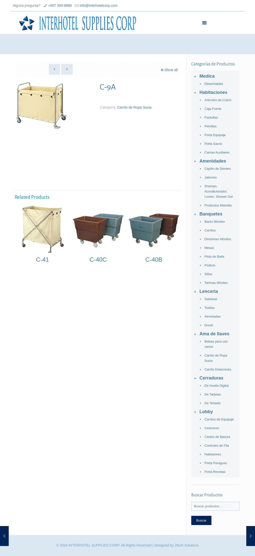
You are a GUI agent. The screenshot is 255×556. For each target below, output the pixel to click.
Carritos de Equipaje (219, 419)
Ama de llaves (214, 333)
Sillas (208, 274)
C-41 (42, 259)
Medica (207, 76)
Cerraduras (211, 377)
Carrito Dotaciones (217, 369)
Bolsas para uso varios (216, 344)
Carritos (210, 230)
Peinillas (210, 126)
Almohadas (212, 316)
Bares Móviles (214, 221)
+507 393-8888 (60, 5)
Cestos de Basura (217, 437)
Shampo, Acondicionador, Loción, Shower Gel (218, 191)
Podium (209, 265)
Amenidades (212, 161)
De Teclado (212, 403)
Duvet (208, 325)
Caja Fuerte (212, 109)
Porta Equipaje (215, 135)
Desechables (213, 84)
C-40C (98, 259)
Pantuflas (211, 117)
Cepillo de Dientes (217, 169)
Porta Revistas (215, 472)
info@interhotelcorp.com (99, 5)
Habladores (212, 454)
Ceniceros (211, 428)
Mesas (209, 248)
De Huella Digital (216, 385)
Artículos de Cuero (217, 100)
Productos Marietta (218, 205)
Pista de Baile (214, 256)
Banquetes (210, 213)
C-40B (153, 259)
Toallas (209, 308)
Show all (169, 70)
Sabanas (210, 299)
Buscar (201, 520)
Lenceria (208, 291)
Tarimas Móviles (216, 283)
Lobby (206, 411)
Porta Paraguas (215, 463)
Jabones (210, 177)
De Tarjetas (212, 394)
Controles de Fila (216, 445)
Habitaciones (213, 92)
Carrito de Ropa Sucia (134, 107)
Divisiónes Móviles (217, 239)
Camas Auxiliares (216, 152)
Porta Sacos (213, 144)
